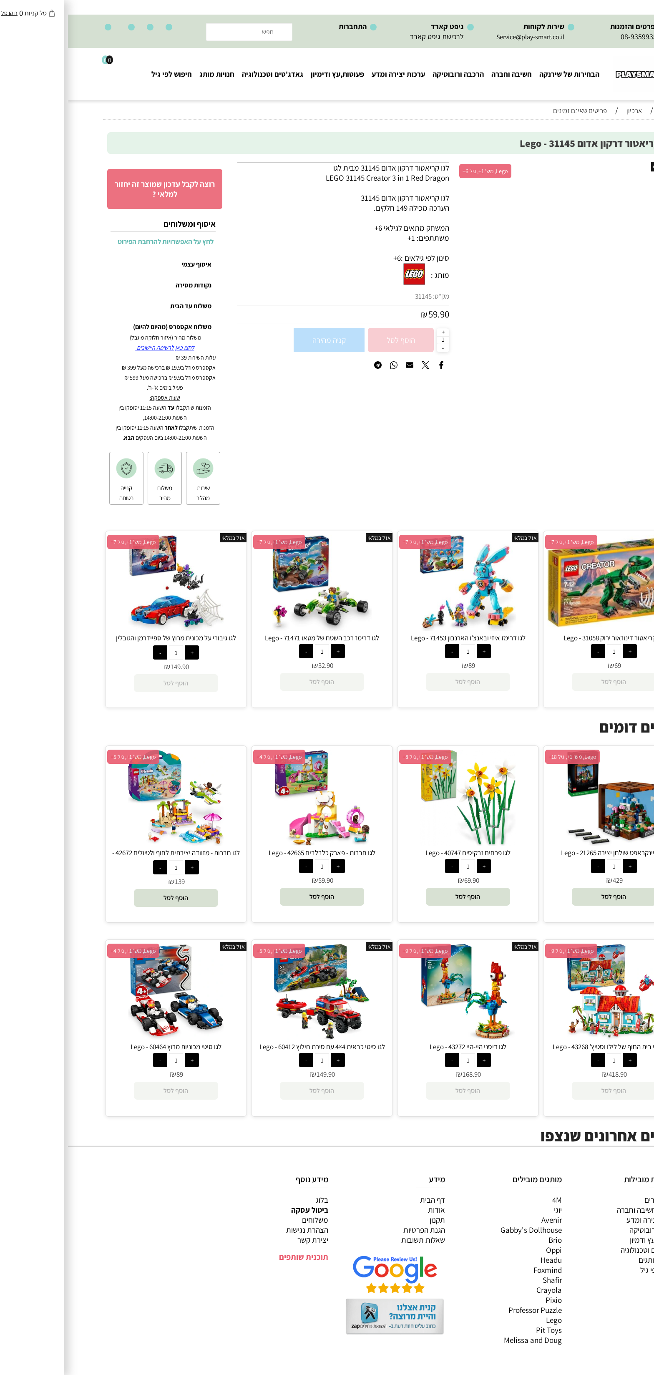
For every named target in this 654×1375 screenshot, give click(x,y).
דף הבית (364, 1200)
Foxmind (479, 1270)
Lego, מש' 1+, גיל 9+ (503, 950)
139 (112, 881)
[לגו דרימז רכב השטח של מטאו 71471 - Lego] (254, 628)
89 (403, 665)
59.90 (370, 314)
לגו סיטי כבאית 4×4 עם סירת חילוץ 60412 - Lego (254, 1046)
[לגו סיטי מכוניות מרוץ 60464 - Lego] (108, 1037)
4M (489, 1200)
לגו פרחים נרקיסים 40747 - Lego (400, 852)
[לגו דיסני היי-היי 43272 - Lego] (400, 1037)
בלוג (254, 1200)
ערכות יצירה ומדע (330, 74)
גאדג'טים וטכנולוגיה (204, 74)
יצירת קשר (244, 1240)
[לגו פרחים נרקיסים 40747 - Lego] (400, 843)
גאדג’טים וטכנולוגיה (582, 1250)
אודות (368, 1210)
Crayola (481, 1290)
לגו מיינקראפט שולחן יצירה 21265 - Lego (546, 852)
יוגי (490, 1210)
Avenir (483, 1220)
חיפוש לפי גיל (103, 74)
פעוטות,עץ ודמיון (586, 1240)
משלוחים (247, 1220)
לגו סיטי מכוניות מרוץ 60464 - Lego (108, 1046)
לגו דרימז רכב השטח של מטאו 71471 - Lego (254, 637)
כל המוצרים (593, 1200)
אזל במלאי (596, 167)
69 (549, 665)
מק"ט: (373, 296)
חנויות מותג (148, 74)
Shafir (484, 1280)
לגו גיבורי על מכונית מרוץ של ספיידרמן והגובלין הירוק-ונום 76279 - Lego (108, 642)
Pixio (486, 1300)
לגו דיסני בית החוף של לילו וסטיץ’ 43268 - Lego (546, 1046)
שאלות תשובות (355, 1240)
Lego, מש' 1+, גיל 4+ (211, 757)
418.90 (550, 1074)
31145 (355, 296)
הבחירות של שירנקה (501, 74)
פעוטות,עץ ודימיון (269, 74)
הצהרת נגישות (239, 1230)
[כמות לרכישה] (375, 339)
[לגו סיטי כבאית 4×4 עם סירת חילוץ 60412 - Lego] (254, 1037)
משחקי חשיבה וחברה (580, 1210)
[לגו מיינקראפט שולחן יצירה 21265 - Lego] (546, 843)
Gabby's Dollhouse (463, 1230)
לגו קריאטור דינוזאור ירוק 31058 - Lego (546, 637)
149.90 (112, 666)
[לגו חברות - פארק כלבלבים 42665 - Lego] (253, 843)
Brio (487, 1240)
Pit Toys (481, 1330)
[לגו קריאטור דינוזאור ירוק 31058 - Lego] (546, 625)
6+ (329, 258)
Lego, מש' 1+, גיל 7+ (503, 542)
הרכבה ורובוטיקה (390, 74)
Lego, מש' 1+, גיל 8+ (357, 757)
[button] (546, 897)
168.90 (404, 1074)
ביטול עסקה (241, 1210)
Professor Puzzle (467, 1310)
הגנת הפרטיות (356, 1230)
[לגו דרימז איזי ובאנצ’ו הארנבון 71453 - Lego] (400, 628)
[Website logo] (579, 70)
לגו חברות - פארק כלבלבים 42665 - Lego (254, 852)
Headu (483, 1260)
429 (550, 880)
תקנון (369, 1220)
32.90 (257, 665)
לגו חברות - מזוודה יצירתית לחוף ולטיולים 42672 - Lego (108, 857)
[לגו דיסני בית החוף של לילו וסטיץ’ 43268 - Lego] (546, 1037)
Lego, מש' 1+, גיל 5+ (65, 757)
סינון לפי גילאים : (357, 258)
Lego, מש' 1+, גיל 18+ (504, 757)
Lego (486, 1320)
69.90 (403, 880)
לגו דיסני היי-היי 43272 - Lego (400, 1046)
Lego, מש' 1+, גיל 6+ (417, 171)
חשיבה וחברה (443, 74)
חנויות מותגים (591, 1260)
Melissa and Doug (465, 1340)
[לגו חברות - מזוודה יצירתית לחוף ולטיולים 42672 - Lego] (108, 843)
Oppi (486, 1250)
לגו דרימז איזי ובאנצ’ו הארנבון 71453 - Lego (400, 637)
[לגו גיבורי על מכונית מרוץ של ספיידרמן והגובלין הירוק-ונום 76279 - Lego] (108, 628)
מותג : (372, 275)
